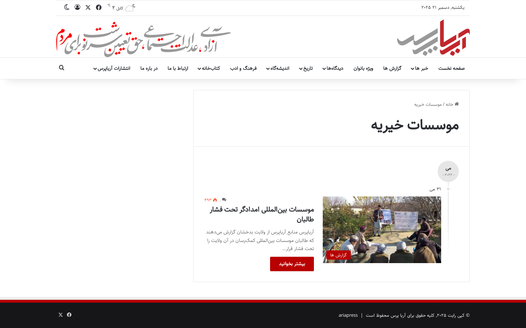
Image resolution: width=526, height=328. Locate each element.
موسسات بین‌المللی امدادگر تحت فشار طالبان (262, 214)
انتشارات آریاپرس (114, 68)
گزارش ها (392, 68)
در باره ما (149, 68)
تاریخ (307, 68)
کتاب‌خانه (211, 68)
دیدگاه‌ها (335, 68)
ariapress (348, 315)
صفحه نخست (451, 68)
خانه (452, 104)
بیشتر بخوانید (292, 264)
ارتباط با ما (178, 68)
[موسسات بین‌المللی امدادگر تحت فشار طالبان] (382, 229)
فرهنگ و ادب (243, 68)
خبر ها (421, 68)
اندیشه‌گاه (279, 68)
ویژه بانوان (363, 68)
